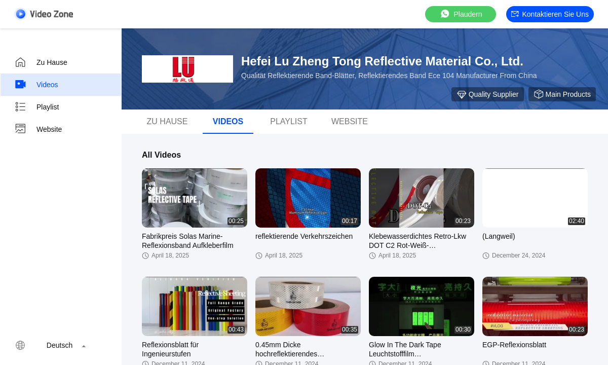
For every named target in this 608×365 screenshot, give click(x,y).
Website (38, 129)
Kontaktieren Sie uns (550, 14)
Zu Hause (40, 62)
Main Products (562, 94)
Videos (36, 85)
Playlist (36, 107)
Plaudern (460, 14)
